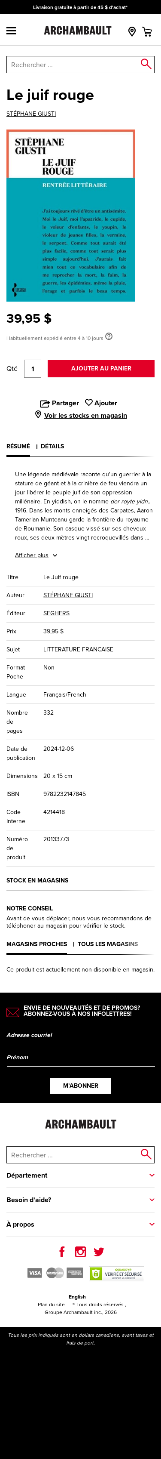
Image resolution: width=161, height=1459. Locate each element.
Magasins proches (36, 944)
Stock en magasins (37, 880)
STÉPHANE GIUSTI (31, 114)
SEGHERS (56, 613)
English (77, 1297)
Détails (52, 446)
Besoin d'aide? (28, 1200)
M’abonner (80, 1085)
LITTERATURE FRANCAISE (78, 649)
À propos (20, 1224)
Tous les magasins (108, 944)
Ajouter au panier (101, 368)
